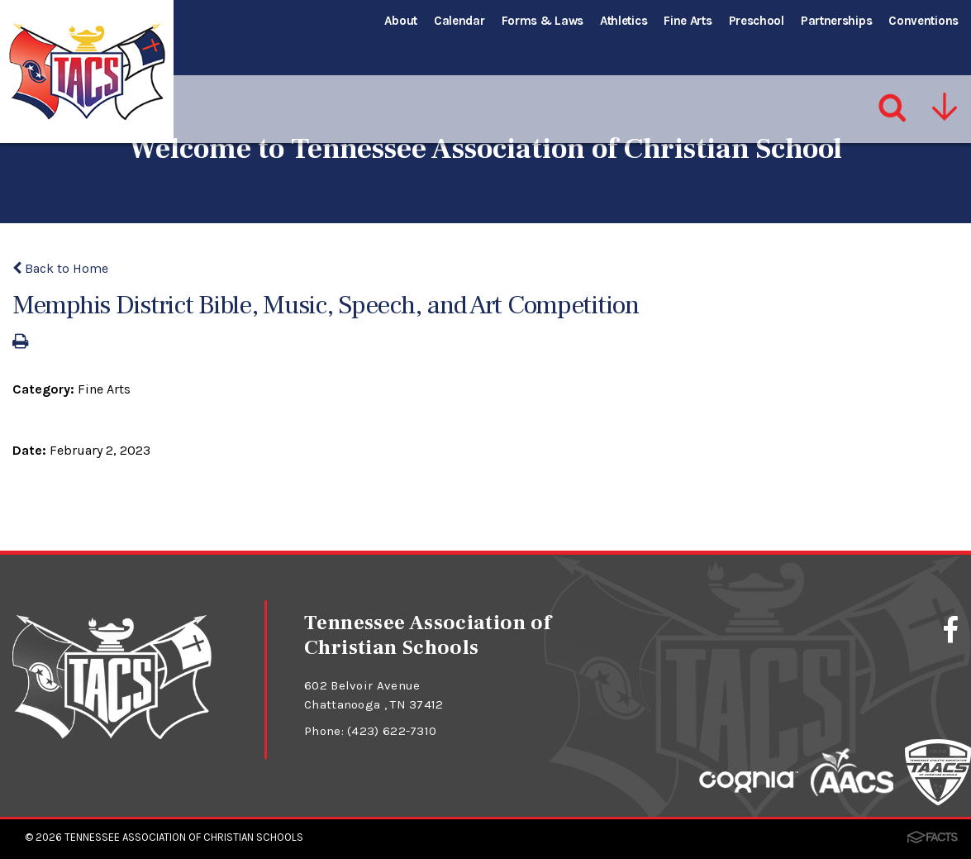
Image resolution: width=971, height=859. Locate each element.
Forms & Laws (542, 20)
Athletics (623, 20)
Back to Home (60, 268)
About (400, 20)
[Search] (893, 73)
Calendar (459, 20)
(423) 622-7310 (391, 730)
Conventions (923, 20)
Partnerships (836, 20)
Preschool (756, 20)
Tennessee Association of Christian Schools (183, 837)
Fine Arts (688, 20)
